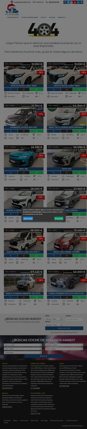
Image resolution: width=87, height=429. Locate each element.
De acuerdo (59, 219)
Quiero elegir (28, 219)
